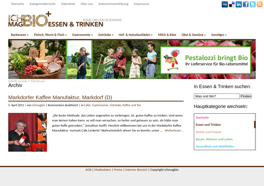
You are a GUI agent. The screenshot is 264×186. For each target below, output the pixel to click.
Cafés (87, 105)
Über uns (87, 4)
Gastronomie (82, 35)
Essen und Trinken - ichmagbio (65, 17)
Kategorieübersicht (42, 4)
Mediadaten (102, 170)
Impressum (141, 4)
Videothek (68, 4)
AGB (89, 170)
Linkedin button (239, 4)
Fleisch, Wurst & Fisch (50, 35)
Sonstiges (219, 35)
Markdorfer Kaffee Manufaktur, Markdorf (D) (60, 97)
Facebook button (246, 4)
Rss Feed (260, 4)
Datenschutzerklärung (114, 4)
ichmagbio (38, 105)
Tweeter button (253, 4)
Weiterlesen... (174, 130)
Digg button (225, 4)
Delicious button (232, 4)
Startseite (17, 4)
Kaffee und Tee (132, 105)
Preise (118, 170)
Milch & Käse (167, 35)
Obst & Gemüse (194, 35)
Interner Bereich (136, 170)
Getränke (105, 35)
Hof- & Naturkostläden (136, 35)
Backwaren (20, 35)
